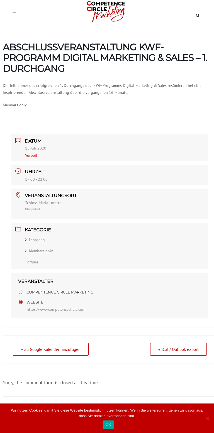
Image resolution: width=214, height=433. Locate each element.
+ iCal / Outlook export (178, 349)
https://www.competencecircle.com (56, 309)
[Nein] (207, 418)
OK (108, 425)
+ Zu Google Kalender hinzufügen (51, 349)
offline (32, 262)
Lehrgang (35, 239)
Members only (39, 250)
